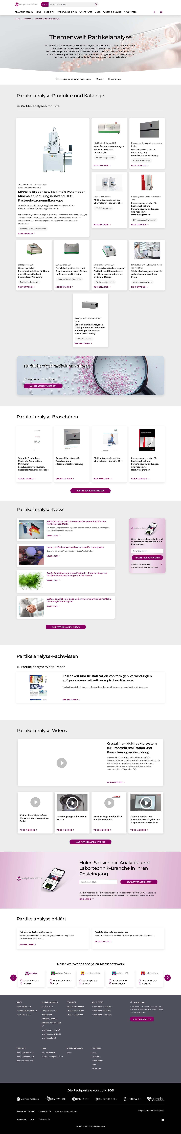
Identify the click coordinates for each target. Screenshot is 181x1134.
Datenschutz (44, 1119)
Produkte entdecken (75, 1006)
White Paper (115, 79)
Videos (69, 1052)
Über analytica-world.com (66, 1111)
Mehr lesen (87, 899)
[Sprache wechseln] (161, 12)
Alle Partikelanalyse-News (66, 627)
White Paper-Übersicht (102, 1014)
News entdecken (24, 1006)
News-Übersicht (23, 1014)
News (99, 79)
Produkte (96, 1056)
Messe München (50, 1010)
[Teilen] (154, 12)
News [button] (38, 12)
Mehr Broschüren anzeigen (90, 490)
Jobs (94, 1064)
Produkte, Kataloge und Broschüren (73, 79)
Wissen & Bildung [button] (112, 12)
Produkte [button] (49, 12)
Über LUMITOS (45, 1111)
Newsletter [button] (130, 12)
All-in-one (96, 1068)
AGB (32, 1119)
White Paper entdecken (102, 1006)
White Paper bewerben (101, 1010)
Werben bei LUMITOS (26, 1111)
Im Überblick (47, 1006)
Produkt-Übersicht (75, 1014)
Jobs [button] (97, 12)
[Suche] (96, 4)
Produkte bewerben (75, 1010)
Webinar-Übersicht (25, 1060)
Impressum (21, 1119)
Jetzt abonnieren (142, 1019)
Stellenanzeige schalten (52, 1056)
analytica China (50, 1018)
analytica (47, 1014)
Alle (43, 4)
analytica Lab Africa (51, 1034)
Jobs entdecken (48, 1052)
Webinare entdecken (25, 1052)
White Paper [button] (86, 12)
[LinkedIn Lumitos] (162, 1119)
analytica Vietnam (51, 1030)
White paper (97, 1060)
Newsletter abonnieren (147, 557)
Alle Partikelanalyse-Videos (90, 842)
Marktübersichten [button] (67, 12)
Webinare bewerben (25, 1056)
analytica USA (49, 1038)
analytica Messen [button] (24, 12)
